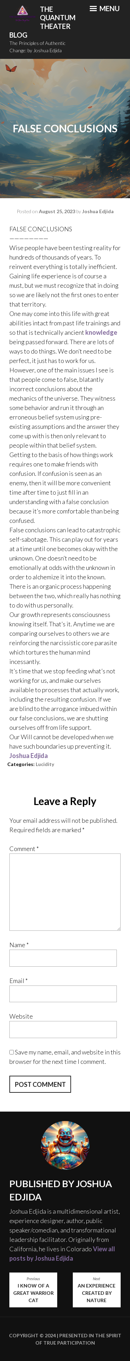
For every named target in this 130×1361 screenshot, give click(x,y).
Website (21, 1016)
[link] (28, 755)
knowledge (101, 332)
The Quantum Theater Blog (42, 22)
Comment (24, 848)
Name (19, 945)
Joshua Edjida (98, 211)
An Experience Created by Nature (97, 1289)
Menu (105, 8)
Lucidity (45, 764)
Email (18, 980)
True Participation (68, 1343)
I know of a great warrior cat (33, 1289)
